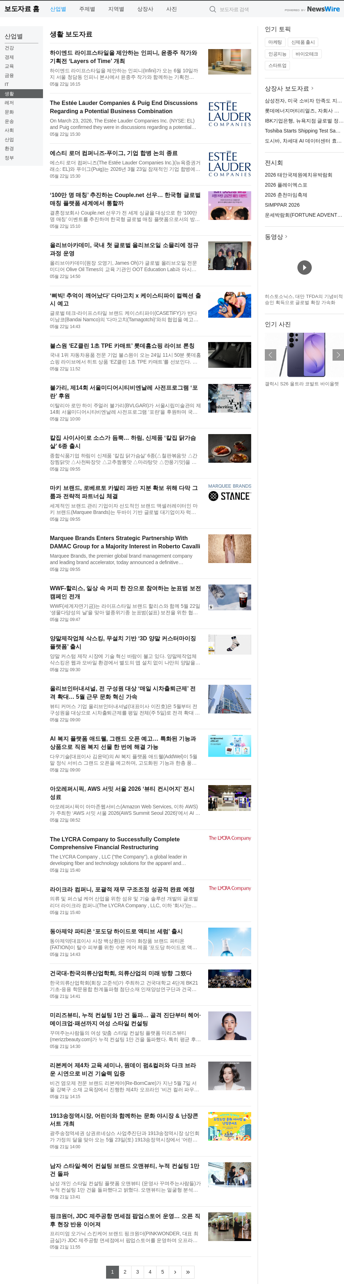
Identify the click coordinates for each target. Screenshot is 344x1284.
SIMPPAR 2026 (282, 205)
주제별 (87, 9)
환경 (9, 148)
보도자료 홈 (21, 9)
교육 (9, 66)
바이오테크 (307, 54)
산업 (9, 139)
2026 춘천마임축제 (286, 195)
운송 (9, 121)
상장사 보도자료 (287, 88)
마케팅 (275, 42)
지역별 (116, 9)
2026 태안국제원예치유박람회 (299, 175)
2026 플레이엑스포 (286, 185)
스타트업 (277, 65)
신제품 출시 (303, 42)
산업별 (58, 9)
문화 (9, 112)
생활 (9, 93)
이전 (270, 355)
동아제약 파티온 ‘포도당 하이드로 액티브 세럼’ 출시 (116, 931)
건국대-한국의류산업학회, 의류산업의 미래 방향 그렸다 (121, 973)
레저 (9, 102)
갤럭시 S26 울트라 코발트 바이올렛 (302, 383)
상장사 (145, 9)
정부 (9, 157)
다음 (338, 355)
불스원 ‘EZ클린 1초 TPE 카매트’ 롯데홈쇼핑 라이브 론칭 (122, 346)
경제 (9, 57)
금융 (9, 75)
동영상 (274, 237)
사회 (9, 130)
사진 (171, 9)
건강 (9, 48)
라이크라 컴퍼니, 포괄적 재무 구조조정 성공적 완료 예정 (122, 889)
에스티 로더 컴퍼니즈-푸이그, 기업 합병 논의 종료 (113, 153)
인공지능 (277, 54)
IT (7, 84)
